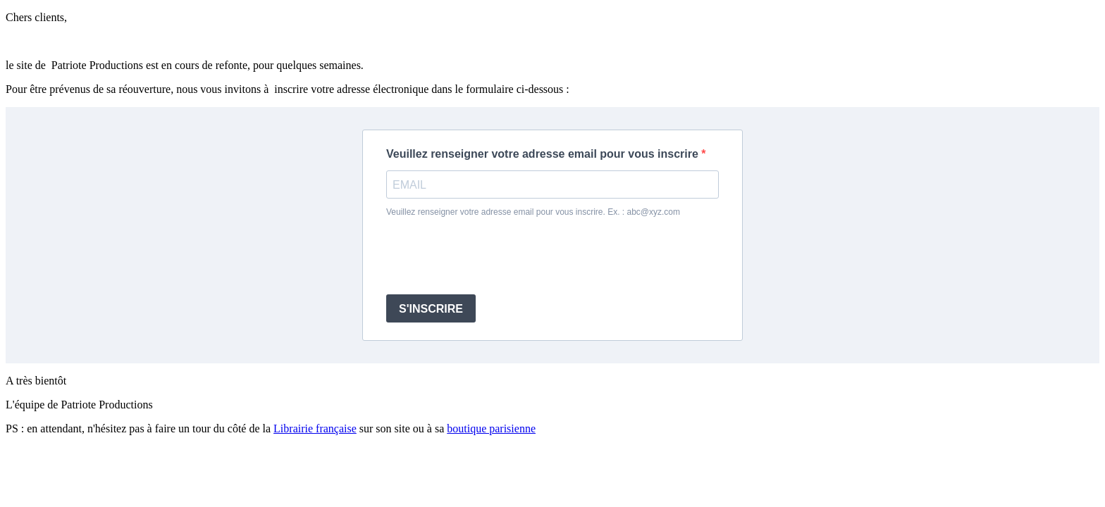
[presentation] (493, 255)
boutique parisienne (491, 428)
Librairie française (315, 428)
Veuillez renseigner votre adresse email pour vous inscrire (543, 154)
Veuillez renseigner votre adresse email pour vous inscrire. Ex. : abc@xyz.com (533, 212)
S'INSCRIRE (431, 309)
